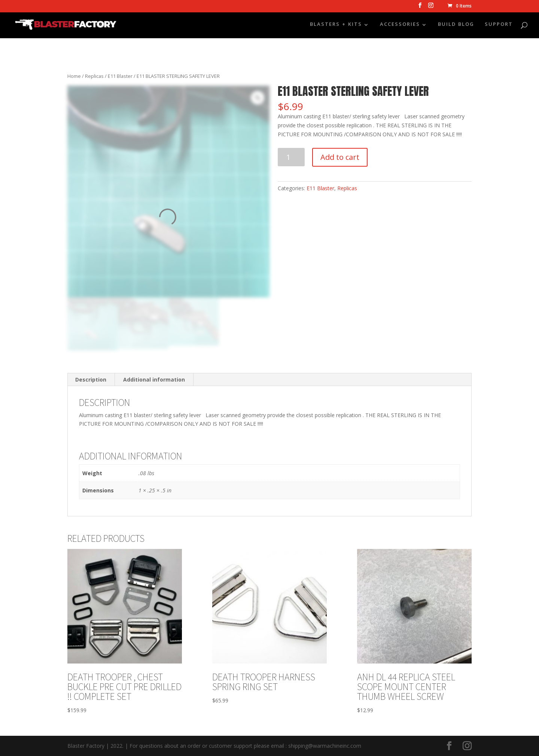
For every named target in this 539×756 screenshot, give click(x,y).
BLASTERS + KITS (336, 25)
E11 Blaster (120, 76)
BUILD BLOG (456, 25)
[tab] (91, 379)
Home (74, 76)
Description (90, 379)
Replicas (94, 76)
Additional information (154, 379)
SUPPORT (499, 25)
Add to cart (339, 157)
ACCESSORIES (400, 25)
